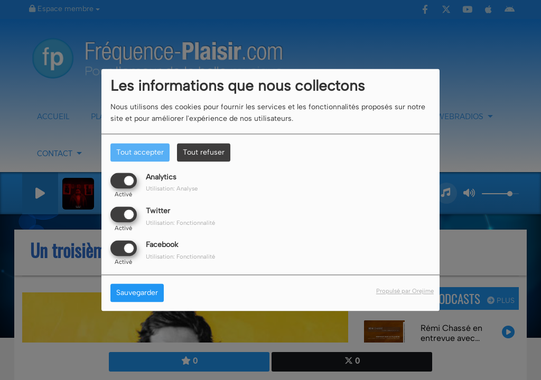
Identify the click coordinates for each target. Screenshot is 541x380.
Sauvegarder (137, 293)
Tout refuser (204, 152)
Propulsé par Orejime (405, 291)
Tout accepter (140, 152)
